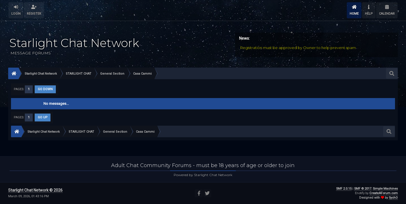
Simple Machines (385, 188)
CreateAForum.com (383, 193)
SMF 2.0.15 (344, 188)
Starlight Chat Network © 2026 (35, 190)
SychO (393, 197)
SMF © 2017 (362, 188)
